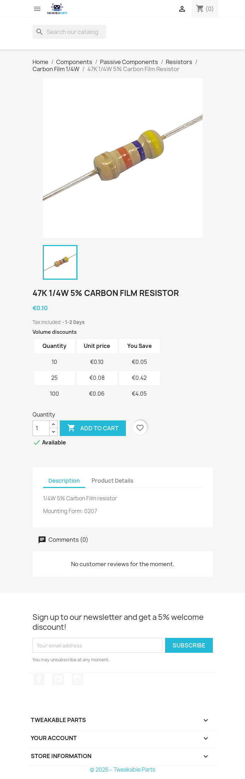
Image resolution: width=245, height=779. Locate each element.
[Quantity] (41, 428)
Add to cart (92, 428)
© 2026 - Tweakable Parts (122, 769)
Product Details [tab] (112, 480)
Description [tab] (64, 480)
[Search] (69, 32)
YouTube (58, 679)
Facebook (39, 679)
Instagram (77, 679)
